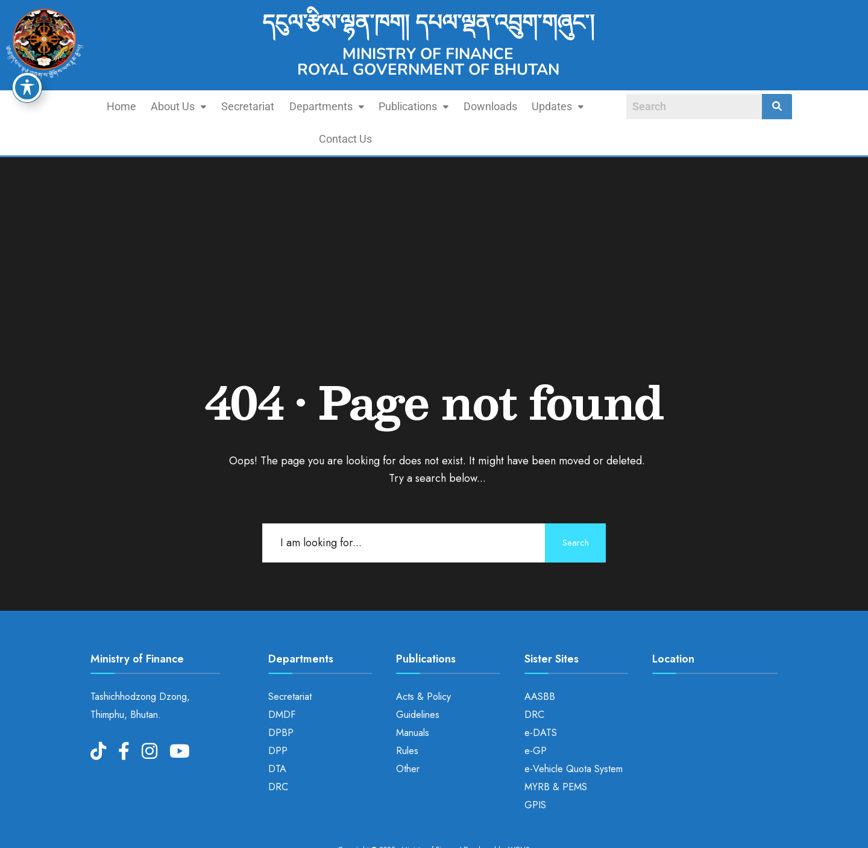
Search (572, 510)
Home (97, 106)
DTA (277, 736)
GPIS (535, 772)
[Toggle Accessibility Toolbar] (27, 87)
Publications (379, 106)
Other (408, 736)
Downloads (452, 106)
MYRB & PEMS (555, 754)
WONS (519, 817)
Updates (517, 106)
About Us (152, 106)
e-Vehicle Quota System (573, 736)
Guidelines (417, 682)
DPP (278, 718)
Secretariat (218, 106)
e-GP (535, 718)
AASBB (539, 664)
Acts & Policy (423, 664)
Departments (294, 106)
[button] (152, 106)
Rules (407, 718)
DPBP (281, 700)
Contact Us (581, 106)
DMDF (281, 682)
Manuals (412, 700)
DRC (278, 754)
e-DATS (540, 700)
